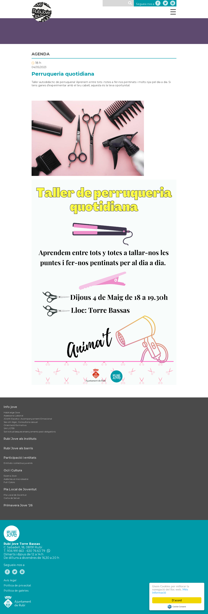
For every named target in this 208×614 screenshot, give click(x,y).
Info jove (10, 407)
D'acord (177, 600)
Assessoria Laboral (13, 415)
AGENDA (41, 54)
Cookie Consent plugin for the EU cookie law (177, 607)
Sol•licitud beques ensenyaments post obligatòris (30, 431)
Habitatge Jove (12, 412)
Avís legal (10, 580)
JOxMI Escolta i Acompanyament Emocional (28, 418)
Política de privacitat (17, 585)
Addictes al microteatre (16, 479)
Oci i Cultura (13, 470)
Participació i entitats (20, 457)
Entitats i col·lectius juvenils (18, 463)
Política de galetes (16, 590)
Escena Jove (10, 475)
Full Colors (9, 482)
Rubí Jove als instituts (20, 438)
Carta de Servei (12, 498)
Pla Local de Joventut (20, 489)
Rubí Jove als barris (18, 448)
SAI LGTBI (9, 428)
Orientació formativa (15, 425)
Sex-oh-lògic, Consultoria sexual (21, 422)
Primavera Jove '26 (18, 505)
